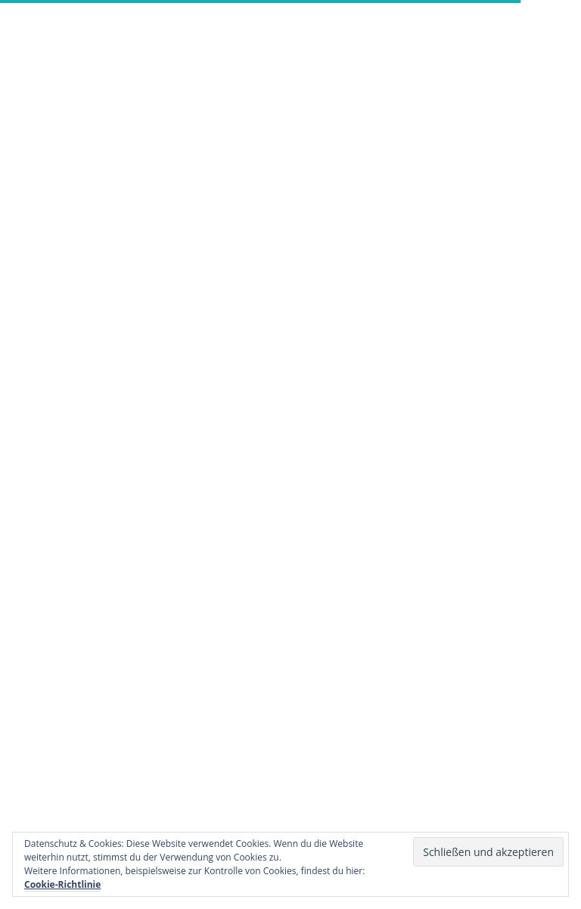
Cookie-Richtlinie (62, 884)
